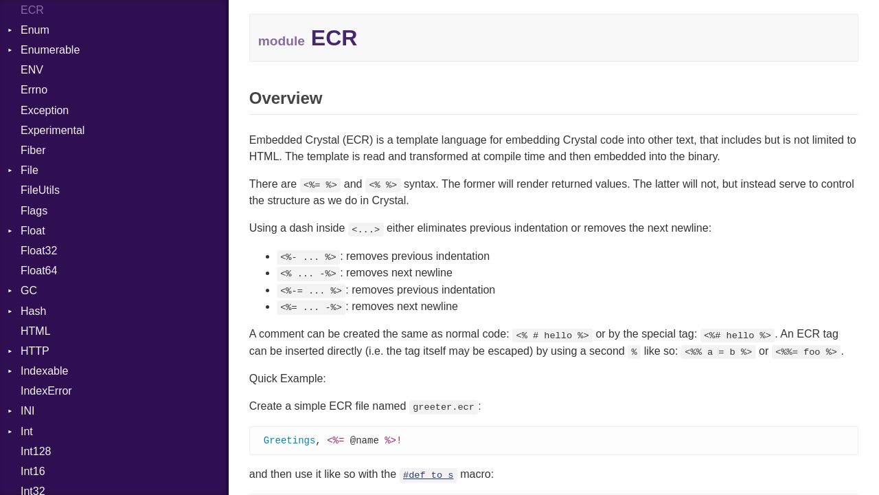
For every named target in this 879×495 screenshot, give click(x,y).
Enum (35, 30)
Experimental (52, 130)
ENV (32, 70)
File (29, 170)
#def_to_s (428, 476)
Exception (45, 110)
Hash (33, 311)
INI (27, 411)
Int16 (33, 471)
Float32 (39, 250)
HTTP (35, 351)
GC (29, 290)
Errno (34, 90)
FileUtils (40, 190)
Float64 (39, 270)
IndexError (46, 391)
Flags (34, 211)
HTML (36, 331)
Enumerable (50, 50)
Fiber (33, 150)
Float (33, 230)
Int (27, 431)
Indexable (44, 371)
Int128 (36, 451)
